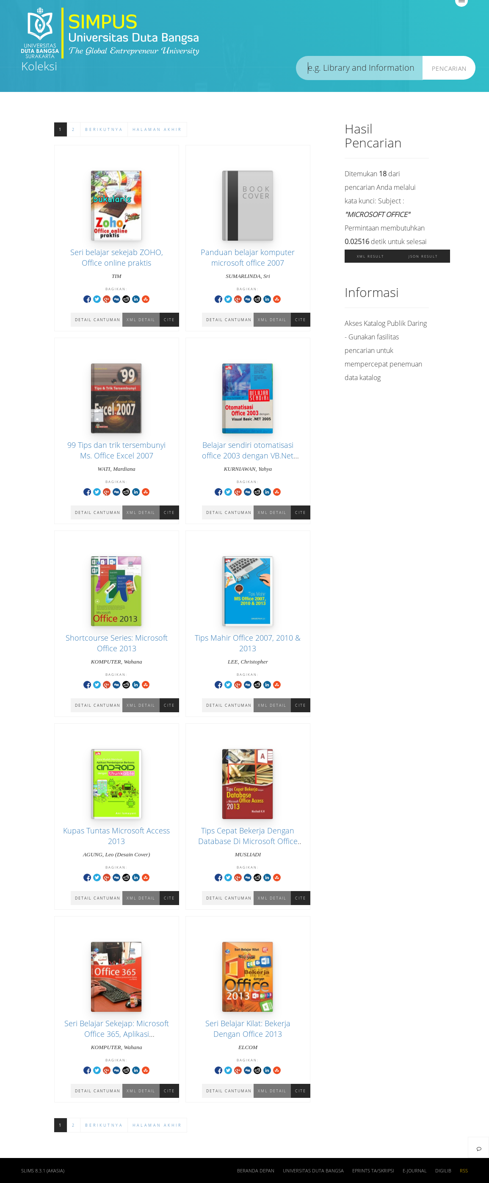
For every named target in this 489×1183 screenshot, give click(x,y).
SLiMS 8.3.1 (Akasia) (42, 1171)
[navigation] (478, 1147)
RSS (464, 1171)
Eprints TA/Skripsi (373, 1171)
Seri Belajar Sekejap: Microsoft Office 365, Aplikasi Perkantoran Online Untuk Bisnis (116, 1039)
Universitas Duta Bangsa (313, 1171)
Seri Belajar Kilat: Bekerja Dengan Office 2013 (247, 1028)
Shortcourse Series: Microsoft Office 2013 (117, 643)
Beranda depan (255, 1171)
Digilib (443, 1171)
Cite (169, 319)
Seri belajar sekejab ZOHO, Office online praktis (116, 257)
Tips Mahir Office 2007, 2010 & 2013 (248, 643)
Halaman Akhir (157, 129)
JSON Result (423, 256)
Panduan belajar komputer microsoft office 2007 (248, 257)
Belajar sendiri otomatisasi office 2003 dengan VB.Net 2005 (247, 455)
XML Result (370, 256)
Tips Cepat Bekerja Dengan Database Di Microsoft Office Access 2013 (248, 841)
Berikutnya (104, 129)
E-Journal (415, 1171)
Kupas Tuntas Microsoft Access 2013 (116, 835)
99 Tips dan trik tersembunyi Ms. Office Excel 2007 (116, 450)
